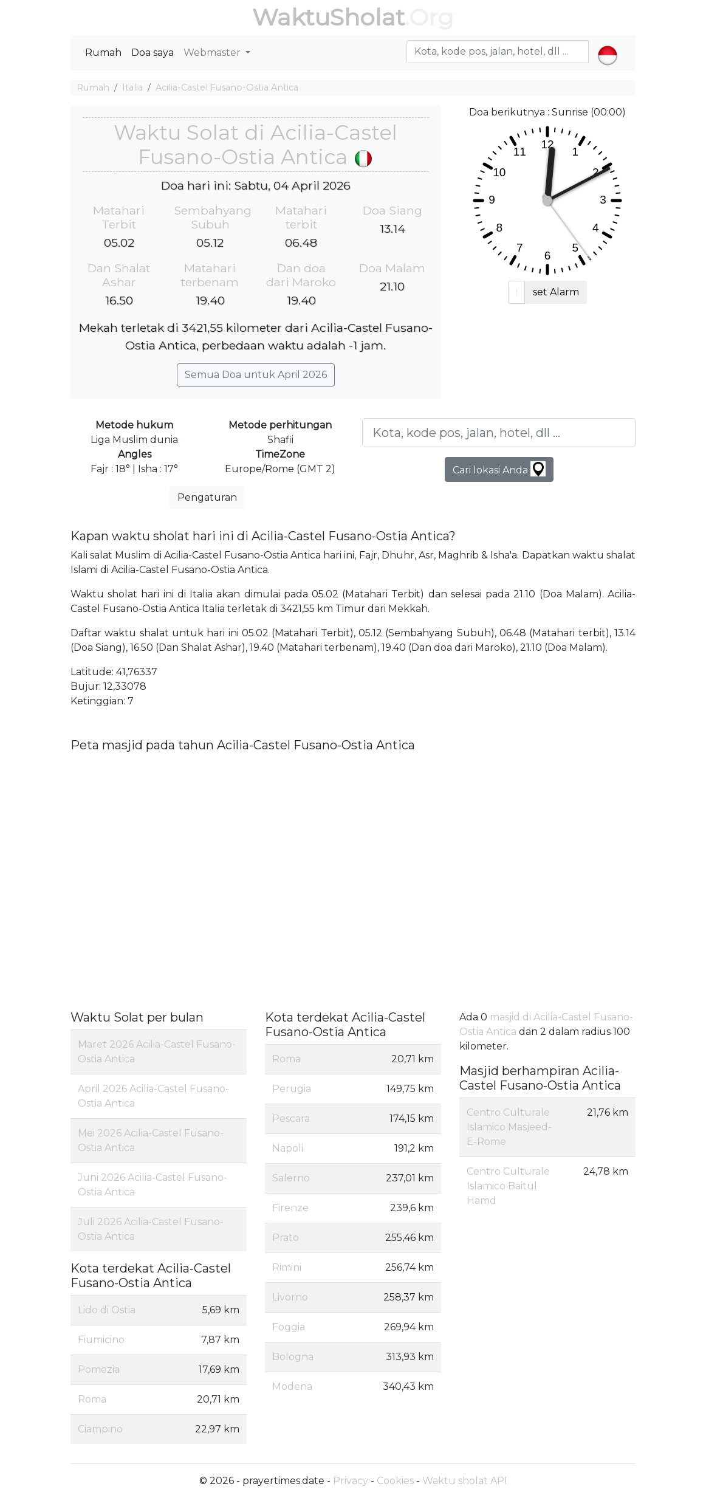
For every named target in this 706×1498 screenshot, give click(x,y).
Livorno (290, 1297)
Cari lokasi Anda (499, 468)
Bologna (293, 1356)
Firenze (290, 1208)
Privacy (350, 1480)
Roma (92, 1399)
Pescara (291, 1118)
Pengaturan (207, 497)
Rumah (103, 52)
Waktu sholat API (464, 1480)
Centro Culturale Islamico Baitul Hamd (508, 1186)
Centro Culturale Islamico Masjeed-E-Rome (509, 1127)
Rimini (286, 1267)
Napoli (287, 1148)
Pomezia (99, 1369)
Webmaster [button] (213, 52)
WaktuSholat (328, 17)
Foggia (288, 1327)
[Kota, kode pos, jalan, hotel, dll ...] (499, 432)
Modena (292, 1386)
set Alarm (556, 292)
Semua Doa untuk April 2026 (256, 374)
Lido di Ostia (106, 1310)
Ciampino (100, 1429)
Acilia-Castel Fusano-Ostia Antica (227, 87)
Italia (132, 87)
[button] (607, 45)
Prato (285, 1237)
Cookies (395, 1480)
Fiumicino (101, 1339)
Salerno (291, 1178)
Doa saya (152, 52)
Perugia (291, 1088)
